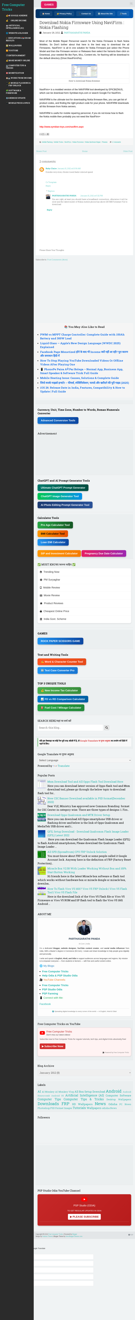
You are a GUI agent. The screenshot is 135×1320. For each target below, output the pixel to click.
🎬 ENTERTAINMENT (15, 55)
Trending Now (49, 571)
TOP (130, 1235)
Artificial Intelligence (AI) (84, 1095)
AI (39, 1091)
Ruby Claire (51, 168)
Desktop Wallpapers (119, 1099)
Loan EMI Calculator (53, 542)
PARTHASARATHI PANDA (77, 32)
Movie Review (50, 595)
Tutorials (79, 1108)
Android (114, 1091)
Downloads (48, 1103)
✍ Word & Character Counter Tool (62, 661)
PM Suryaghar (50, 579)
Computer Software (118, 1095)
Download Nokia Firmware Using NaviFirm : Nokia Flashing (81, 25)
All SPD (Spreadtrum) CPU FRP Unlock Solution (77, 851)
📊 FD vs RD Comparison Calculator (63, 699)
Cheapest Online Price (54, 611)
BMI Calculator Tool (53, 533)
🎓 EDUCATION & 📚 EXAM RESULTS (18, 39)
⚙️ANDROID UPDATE (15, 98)
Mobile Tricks (58, 142)
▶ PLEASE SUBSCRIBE (84, 1216)
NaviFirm (67, 142)
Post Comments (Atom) (57, 259)
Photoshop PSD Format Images (55, 1108)
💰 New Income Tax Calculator (59, 690)
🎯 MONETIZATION (15, 73)
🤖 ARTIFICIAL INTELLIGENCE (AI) (15, 26)
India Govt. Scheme (53, 619)
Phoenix (104, 142)
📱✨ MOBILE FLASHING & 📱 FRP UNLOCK (18, 84)
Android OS (57, 1095)
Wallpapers (94, 1108)
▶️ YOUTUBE (12, 50)
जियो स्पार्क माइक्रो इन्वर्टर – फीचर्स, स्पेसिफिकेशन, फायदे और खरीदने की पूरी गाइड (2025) (84, 383)
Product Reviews (51, 603)
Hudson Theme (47, 1236)
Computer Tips (49, 1099)
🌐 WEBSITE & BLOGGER (17, 33)
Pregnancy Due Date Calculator (104, 553)
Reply (48, 186)
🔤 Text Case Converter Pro (57, 670)
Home (85, 151)
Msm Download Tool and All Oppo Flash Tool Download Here (85, 781)
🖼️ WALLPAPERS (14, 45)
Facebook (45, 1004)
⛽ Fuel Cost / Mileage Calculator (61, 707)
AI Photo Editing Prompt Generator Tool (65, 505)
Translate (61, 765)
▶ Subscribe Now (52, 1046)
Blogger (74, 1234)
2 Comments (116, 142)
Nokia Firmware (78, 142)
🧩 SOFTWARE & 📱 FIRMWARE (15, 91)
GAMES (49, 4)
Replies (51, 191)
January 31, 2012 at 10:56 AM (69, 168)
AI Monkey (48, 1091)
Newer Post (41, 151)
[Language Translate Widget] (84, 760)
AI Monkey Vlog (64, 1091)
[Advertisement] (84, 291)
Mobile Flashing (47, 142)
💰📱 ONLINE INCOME (16, 20)
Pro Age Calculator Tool (55, 525)
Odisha (112, 1104)
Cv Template (51, 182)
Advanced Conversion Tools (58, 420)
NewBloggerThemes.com (74, 1236)
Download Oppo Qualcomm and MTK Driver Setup (78, 815)
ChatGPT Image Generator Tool (60, 496)
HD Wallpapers (82, 1104)
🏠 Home (46, 14)
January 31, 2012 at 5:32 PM (91, 195)
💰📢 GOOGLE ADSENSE (16, 15)
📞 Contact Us (85, 14)
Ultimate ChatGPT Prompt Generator (63, 487)
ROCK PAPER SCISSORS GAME (60, 641)
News (100, 1103)
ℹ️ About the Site (105, 14)
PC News (125, 1104)
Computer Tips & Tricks (84, 1099)
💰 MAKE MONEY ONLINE (18, 60)
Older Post (127, 151)
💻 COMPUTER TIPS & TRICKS (16, 66)
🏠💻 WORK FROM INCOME (19, 78)
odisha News (109, 1108)
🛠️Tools (123, 14)
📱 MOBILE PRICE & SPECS (18, 103)
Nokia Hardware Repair (93, 142)
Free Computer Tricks (13, 7)
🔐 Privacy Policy (64, 14)
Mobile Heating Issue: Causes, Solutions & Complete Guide (79, 378)
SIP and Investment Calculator (59, 553)
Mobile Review (50, 587)
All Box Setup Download (89, 1091)
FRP (65, 1103)
